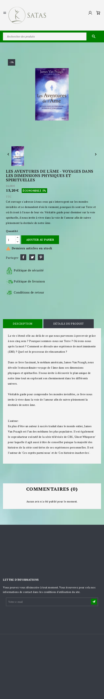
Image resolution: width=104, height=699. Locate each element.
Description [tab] (23, 323)
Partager (23, 257)
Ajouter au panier (40, 239)
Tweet (32, 257)
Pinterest (41, 257)
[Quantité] (10, 239)
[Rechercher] (52, 36)
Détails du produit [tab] (68, 323)
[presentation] (36, 616)
